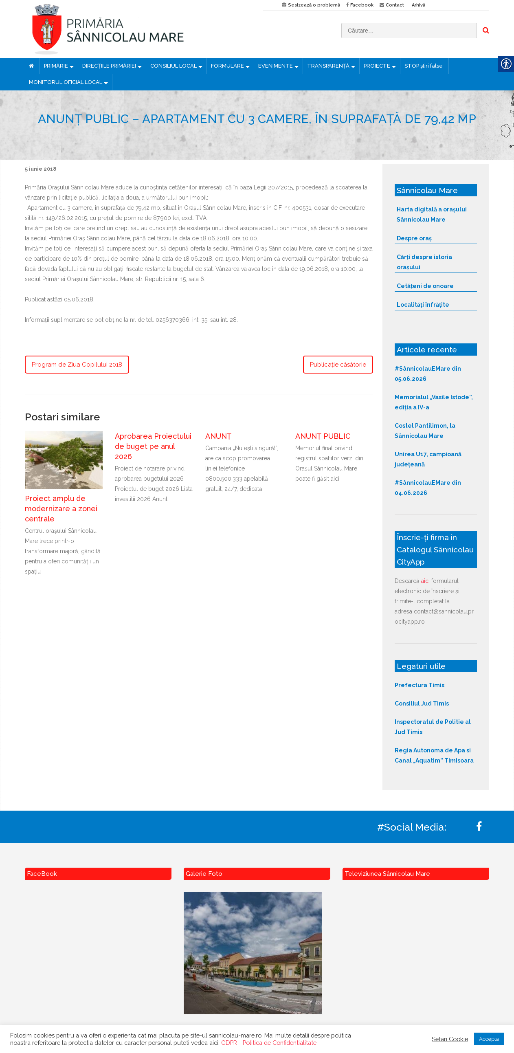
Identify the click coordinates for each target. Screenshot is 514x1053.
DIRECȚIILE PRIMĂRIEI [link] (109, 66)
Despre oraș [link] (414, 238)
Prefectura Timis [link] (419, 685)
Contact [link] (395, 5)
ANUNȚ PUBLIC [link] (323, 436)
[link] (138, 29)
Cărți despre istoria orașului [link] (424, 262)
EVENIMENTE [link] (275, 66)
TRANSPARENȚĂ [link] (328, 66)
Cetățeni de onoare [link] (425, 286)
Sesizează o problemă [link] (314, 5)
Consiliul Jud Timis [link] (422, 703)
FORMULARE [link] (227, 66)
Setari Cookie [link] (450, 1038)
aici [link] (425, 581)
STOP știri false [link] (423, 66)
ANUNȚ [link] (218, 436)
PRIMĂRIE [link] (56, 66)
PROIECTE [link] (377, 66)
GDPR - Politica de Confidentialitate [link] (268, 1042)
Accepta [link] (489, 1039)
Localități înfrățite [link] (423, 304)
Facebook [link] (361, 5)
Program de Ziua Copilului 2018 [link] (77, 364)
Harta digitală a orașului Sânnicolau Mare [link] (432, 214)
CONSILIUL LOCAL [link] (173, 66)
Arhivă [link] (418, 5)
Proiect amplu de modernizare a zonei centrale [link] (61, 508)
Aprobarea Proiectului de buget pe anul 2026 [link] (153, 446)
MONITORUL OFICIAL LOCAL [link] (65, 82)
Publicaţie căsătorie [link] (338, 364)
